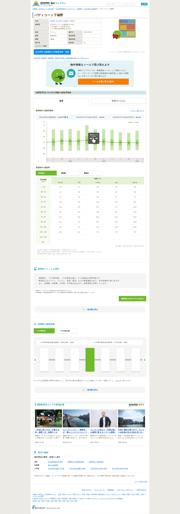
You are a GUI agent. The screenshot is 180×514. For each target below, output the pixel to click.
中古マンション (116, 494)
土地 (142, 494)
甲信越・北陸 (49, 500)
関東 (43, 500)
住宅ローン (82, 498)
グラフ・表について (137, 111)
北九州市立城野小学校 (77, 468)
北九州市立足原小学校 (120, 468)
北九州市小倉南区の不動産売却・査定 (52, 52)
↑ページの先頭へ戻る (141, 481)
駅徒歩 (86, 173)
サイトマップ (100, 490)
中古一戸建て (136, 494)
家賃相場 (94, 494)
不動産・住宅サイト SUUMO (43, 9)
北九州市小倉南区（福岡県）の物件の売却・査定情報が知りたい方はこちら (61, 58)
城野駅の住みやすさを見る (132, 299)
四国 (63, 500)
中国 (67, 500)
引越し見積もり (73, 498)
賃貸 (59, 494)
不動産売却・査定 (55, 498)
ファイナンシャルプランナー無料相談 (111, 498)
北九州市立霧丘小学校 (56, 468)
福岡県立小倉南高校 (96, 462)
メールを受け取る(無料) (103, 81)
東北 (39, 500)
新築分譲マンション (104, 494)
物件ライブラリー (92, 498)
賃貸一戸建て (86, 494)
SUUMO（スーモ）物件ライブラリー (49, 3)
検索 (145, 4)
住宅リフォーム (44, 498)
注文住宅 (35, 498)
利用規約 (111, 490)
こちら (117, 380)
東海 (56, 500)
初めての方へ (87, 490)
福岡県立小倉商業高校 (76, 462)
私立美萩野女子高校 (55, 462)
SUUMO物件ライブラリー (65, 9)
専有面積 (41, 173)
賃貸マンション (67, 494)
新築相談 (64, 498)
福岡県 (79, 9)
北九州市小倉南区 (90, 9)
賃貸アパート (77, 494)
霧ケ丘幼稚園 (53, 465)
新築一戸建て (126, 494)
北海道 (34, 500)
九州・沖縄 (73, 500)
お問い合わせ (141, 490)
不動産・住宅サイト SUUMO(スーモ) (44, 494)
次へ (144, 360)
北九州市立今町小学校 (99, 468)
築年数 (63, 173)
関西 (60, 500)
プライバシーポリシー (125, 490)
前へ (36, 360)
